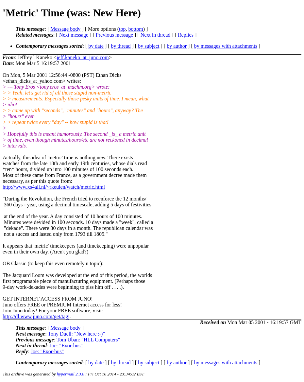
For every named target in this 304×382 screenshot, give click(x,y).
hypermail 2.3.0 (70, 374)
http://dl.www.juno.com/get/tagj (36, 316)
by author (177, 46)
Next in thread (156, 35)
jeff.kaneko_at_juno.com (83, 57)
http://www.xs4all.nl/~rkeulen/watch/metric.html (54, 187)
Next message (73, 35)
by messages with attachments (225, 46)
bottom (135, 29)
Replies (186, 35)
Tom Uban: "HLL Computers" (88, 339)
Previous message (114, 35)
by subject (148, 46)
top (122, 29)
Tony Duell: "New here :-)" (76, 334)
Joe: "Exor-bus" (66, 345)
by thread (121, 46)
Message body (65, 29)
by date (96, 46)
